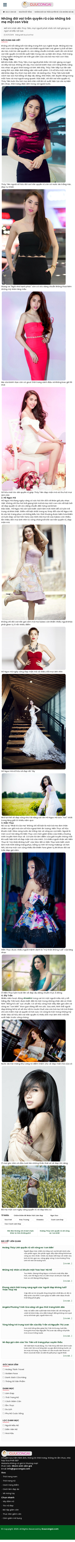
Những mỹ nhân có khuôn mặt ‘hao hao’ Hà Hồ (27, 1270)
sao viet (8, 1220)
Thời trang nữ (12, 1398)
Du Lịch (8, 1409)
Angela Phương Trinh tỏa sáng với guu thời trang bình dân (33, 1307)
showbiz (27, 998)
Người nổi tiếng (25, 12)
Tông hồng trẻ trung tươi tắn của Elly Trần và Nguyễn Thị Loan (35, 1325)
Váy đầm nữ (8, 1502)
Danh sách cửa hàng (15, 1378)
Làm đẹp (9, 1393)
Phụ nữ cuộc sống (14, 1414)
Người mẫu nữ (12, 1426)
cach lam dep (57, 1220)
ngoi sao (54, 1215)
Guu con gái (9, 12)
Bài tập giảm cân (11, 1510)
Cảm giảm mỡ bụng (12, 1518)
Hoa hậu (9, 1433)
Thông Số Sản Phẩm (15, 1381)
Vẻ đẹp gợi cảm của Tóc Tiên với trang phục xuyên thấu (32, 1342)
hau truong (24, 1220)
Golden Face (11, 1374)
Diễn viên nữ (11, 1429)
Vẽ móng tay (9, 1494)
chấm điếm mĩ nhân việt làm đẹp (28, 1215)
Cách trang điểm (11, 1485)
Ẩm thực (9, 1406)
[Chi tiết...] (67, 1264)
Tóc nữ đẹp (8, 1506)
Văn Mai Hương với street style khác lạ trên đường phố (20, 1232)
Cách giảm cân (13, 1401)
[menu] (5, 5)
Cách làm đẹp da (11, 1489)
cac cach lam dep (13, 1224)
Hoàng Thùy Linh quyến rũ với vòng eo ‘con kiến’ (55, 1232)
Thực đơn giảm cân (12, 1514)
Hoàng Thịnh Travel (14, 1370)
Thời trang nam (10, 1477)
